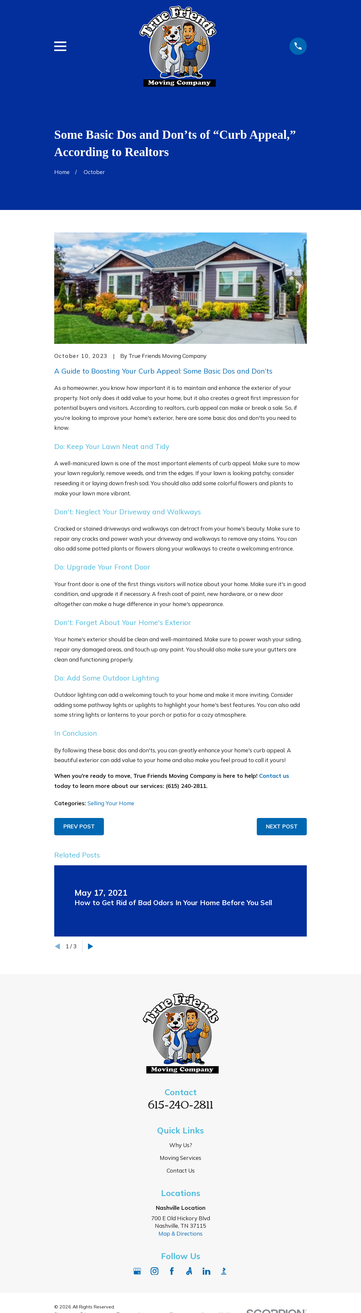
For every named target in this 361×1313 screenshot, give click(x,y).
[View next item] (91, 946)
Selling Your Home (111, 803)
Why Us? (180, 1145)
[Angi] (189, 1271)
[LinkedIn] (206, 1271)
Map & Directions (180, 1233)
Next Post (282, 826)
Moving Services (180, 1157)
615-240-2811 (180, 1103)
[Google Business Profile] (137, 1271)
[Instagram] (154, 1271)
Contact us (274, 775)
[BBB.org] (224, 1271)
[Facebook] (172, 1271)
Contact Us (181, 1170)
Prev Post (79, 826)
